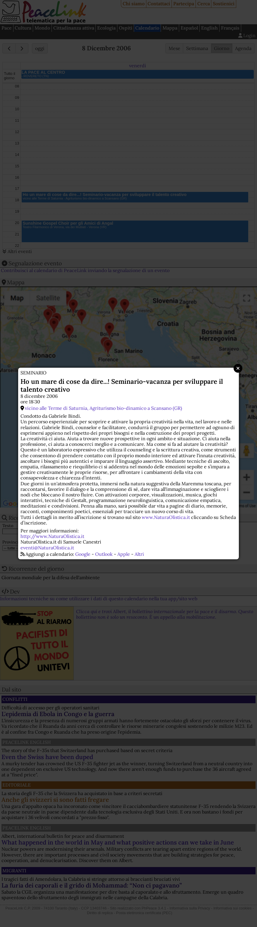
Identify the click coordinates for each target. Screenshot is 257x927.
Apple (123, 554)
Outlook (104, 554)
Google (82, 554)
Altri (139, 554)
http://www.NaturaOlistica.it (52, 536)
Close (238, 368)
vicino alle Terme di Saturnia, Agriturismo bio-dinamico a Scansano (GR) (103, 408)
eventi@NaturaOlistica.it (47, 548)
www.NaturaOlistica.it (166, 517)
